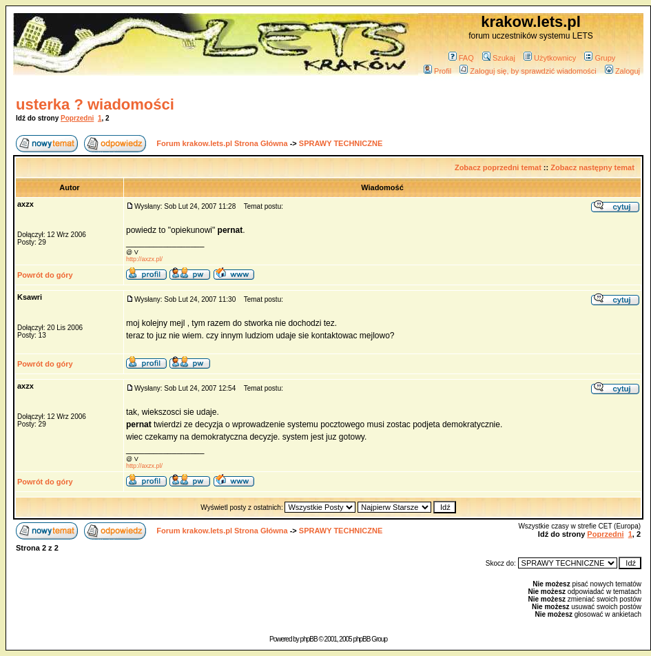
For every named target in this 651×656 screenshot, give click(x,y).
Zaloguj (622, 71)
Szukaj (498, 58)
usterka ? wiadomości (95, 104)
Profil (437, 71)
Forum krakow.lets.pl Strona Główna (221, 143)
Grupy (599, 58)
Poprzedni (77, 118)
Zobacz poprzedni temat (498, 167)
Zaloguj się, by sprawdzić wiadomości (527, 71)
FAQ (461, 58)
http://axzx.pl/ (144, 259)
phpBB (309, 639)
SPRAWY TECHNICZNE (340, 143)
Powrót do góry (45, 275)
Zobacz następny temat (592, 167)
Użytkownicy (550, 58)
